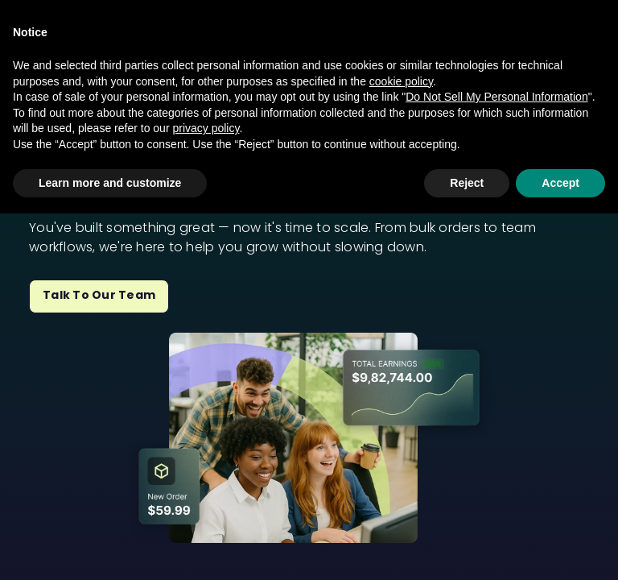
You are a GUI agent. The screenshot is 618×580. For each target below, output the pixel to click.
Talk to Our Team (99, 295)
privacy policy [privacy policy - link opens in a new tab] (205, 494)
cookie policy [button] (401, 447)
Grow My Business (307, 72)
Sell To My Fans (445, 72)
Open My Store (172, 72)
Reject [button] (467, 548)
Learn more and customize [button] (110, 548)
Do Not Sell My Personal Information (496, 463)
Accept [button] (560, 548)
